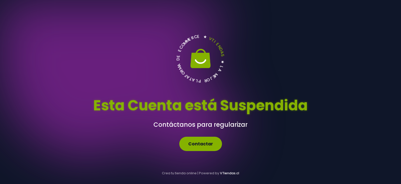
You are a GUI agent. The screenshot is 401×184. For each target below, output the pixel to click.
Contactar (200, 144)
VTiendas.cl (229, 173)
